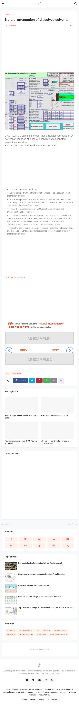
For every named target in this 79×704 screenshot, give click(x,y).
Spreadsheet (16, 373)
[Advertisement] (39, 52)
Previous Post (9, 524)
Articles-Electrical (25, 630)
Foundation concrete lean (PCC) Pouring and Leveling (21, 442)
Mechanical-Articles (26, 634)
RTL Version (52, 700)
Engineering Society (19, 689)
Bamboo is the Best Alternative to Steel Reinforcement (40, 563)
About (32, 700)
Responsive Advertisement (39, 650)
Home (7, 15)
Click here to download (15, 277)
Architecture (11, 630)
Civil (13, 15)
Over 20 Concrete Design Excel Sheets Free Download (39, 596)
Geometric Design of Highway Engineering (35, 585)
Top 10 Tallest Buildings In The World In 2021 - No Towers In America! (46, 608)
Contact (41, 700)
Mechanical (11, 634)
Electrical (46, 630)
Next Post (71, 524)
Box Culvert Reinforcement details (54, 415)
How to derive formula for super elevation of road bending (41, 574)
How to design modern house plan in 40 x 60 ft (21, 416)
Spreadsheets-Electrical (58, 634)
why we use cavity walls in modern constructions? (55, 442)
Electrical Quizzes (60, 630)
